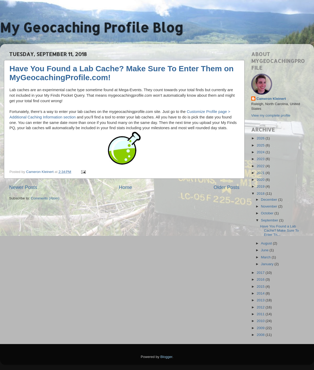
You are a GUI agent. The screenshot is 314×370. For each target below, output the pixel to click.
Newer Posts (23, 187)
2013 (261, 300)
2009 (261, 328)
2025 (261, 145)
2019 (261, 186)
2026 (261, 138)
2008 (261, 335)
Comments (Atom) (45, 198)
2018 (261, 193)
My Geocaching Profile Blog (91, 27)
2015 (261, 287)
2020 (261, 180)
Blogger (166, 357)
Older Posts (226, 187)
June (265, 250)
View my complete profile (270, 115)
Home (125, 187)
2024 (261, 152)
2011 (261, 314)
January (267, 264)
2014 (261, 293)
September (270, 220)
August (267, 243)
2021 (261, 173)
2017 (261, 273)
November (269, 206)
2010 (261, 321)
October (267, 213)
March (266, 257)
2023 (261, 159)
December (269, 200)
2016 (261, 279)
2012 (261, 307)
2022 (261, 166)
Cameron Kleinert (271, 99)
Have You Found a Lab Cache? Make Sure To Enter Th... (279, 230)
